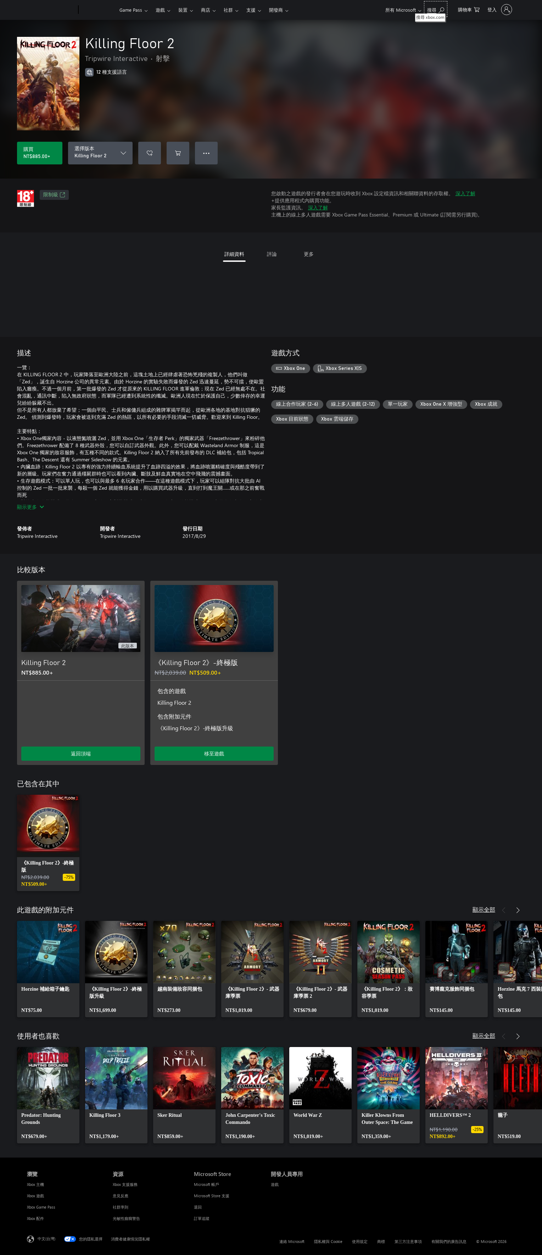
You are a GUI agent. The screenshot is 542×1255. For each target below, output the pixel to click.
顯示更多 (30, 506)
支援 (251, 10)
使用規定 (360, 1241)
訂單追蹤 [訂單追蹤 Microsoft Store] (201, 1218)
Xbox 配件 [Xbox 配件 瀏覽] (35, 1218)
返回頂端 (81, 753)
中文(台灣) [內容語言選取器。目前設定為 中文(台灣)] (46, 1238)
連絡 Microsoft (291, 1241)
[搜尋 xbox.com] (435, 9)
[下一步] (518, 910)
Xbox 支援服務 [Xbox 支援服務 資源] (125, 1184)
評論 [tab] (272, 254)
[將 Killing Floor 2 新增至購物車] (178, 153)
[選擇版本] (100, 153)
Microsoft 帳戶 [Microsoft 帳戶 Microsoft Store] (206, 1184)
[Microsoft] (51, 9)
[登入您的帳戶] (499, 9)
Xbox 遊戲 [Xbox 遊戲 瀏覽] (35, 1195)
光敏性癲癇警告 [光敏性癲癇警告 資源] (126, 1218)
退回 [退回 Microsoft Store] (198, 1207)
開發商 (276, 10)
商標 (381, 1241)
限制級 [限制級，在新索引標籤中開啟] (54, 195)
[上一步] (504, 910)
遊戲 (160, 10)
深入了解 (465, 193)
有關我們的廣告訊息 (448, 1241)
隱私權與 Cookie (328, 1241)
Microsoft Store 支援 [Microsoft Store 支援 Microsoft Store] (211, 1195)
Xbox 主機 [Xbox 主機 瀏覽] (35, 1184)
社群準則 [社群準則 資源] (120, 1207)
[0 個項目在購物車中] (469, 9)
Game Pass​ (130, 10)
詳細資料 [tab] (234, 254)
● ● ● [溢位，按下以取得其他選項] (206, 153)
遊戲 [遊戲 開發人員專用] (275, 1184)
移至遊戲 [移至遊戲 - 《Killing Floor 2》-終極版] (214, 753)
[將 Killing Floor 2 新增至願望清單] (149, 153)
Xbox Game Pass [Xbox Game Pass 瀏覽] (41, 1207)
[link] (48, 843)
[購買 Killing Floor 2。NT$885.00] (39, 153)
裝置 (183, 10)
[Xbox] (98, 9)
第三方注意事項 (408, 1241)
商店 (205, 10)
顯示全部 (484, 909)
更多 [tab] (309, 254)
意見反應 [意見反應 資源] (120, 1195)
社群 (228, 10)
